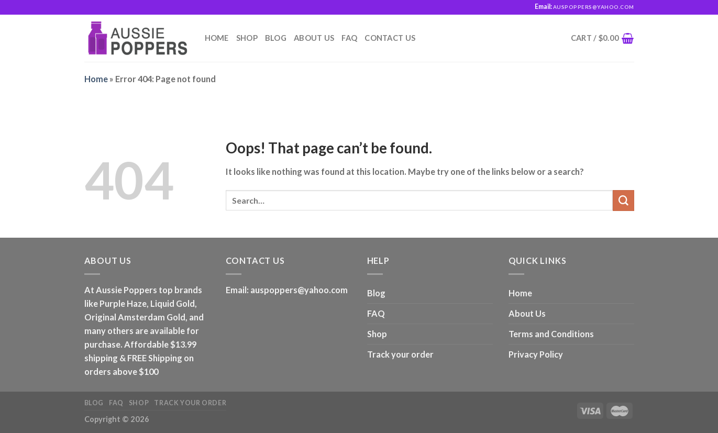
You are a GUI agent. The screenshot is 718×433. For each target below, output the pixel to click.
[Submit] (623, 200)
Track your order (400, 354)
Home (217, 38)
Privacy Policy (536, 354)
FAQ (349, 38)
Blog (275, 38)
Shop (247, 38)
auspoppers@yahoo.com (299, 290)
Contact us (389, 38)
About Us (314, 38)
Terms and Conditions (551, 334)
